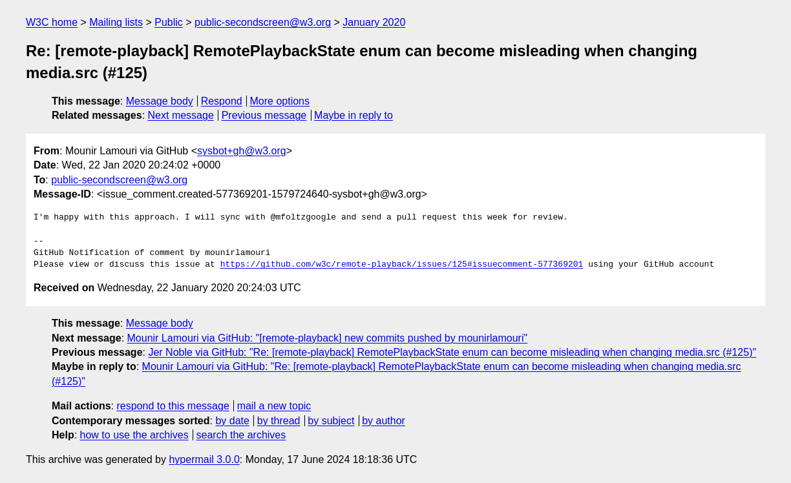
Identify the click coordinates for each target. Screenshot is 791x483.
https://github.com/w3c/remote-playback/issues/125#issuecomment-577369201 (402, 265)
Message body (159, 101)
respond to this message (172, 405)
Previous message (264, 115)
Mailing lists (116, 22)
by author (383, 420)
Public (168, 22)
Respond (221, 101)
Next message (181, 115)
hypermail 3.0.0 (204, 459)
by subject (331, 420)
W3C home (52, 22)
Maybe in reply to (353, 115)
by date (232, 420)
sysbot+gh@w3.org (241, 150)
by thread (279, 420)
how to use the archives (134, 434)
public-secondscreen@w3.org (263, 22)
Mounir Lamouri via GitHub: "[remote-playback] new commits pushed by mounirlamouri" (327, 338)
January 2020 (374, 22)
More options (280, 101)
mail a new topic (274, 405)
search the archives (241, 434)
